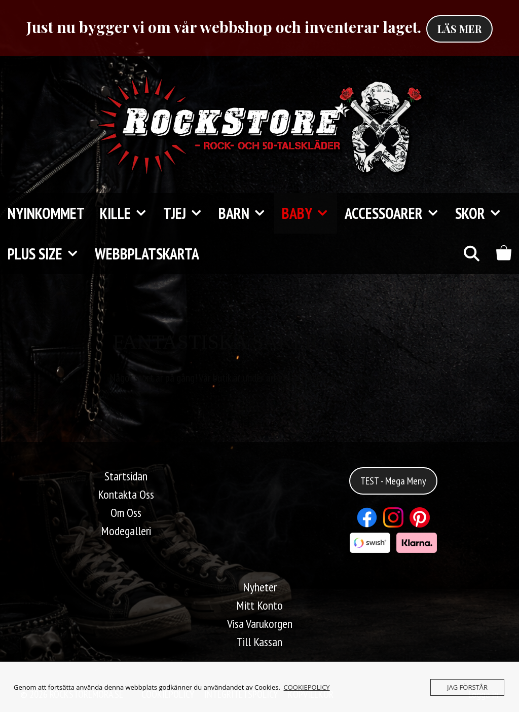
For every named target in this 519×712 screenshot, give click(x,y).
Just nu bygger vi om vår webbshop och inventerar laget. (223, 27)
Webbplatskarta (147, 254)
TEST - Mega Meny (393, 481)
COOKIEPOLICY (307, 687)
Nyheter (260, 587)
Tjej (187, 213)
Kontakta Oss (126, 494)
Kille (128, 213)
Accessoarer (396, 213)
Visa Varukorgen (259, 623)
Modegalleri (126, 531)
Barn (246, 213)
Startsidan (125, 476)
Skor (482, 213)
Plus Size (47, 254)
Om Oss (125, 512)
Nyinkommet (46, 213)
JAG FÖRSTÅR (467, 687)
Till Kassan (259, 642)
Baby (309, 213)
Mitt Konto (259, 605)
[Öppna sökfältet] (471, 254)
